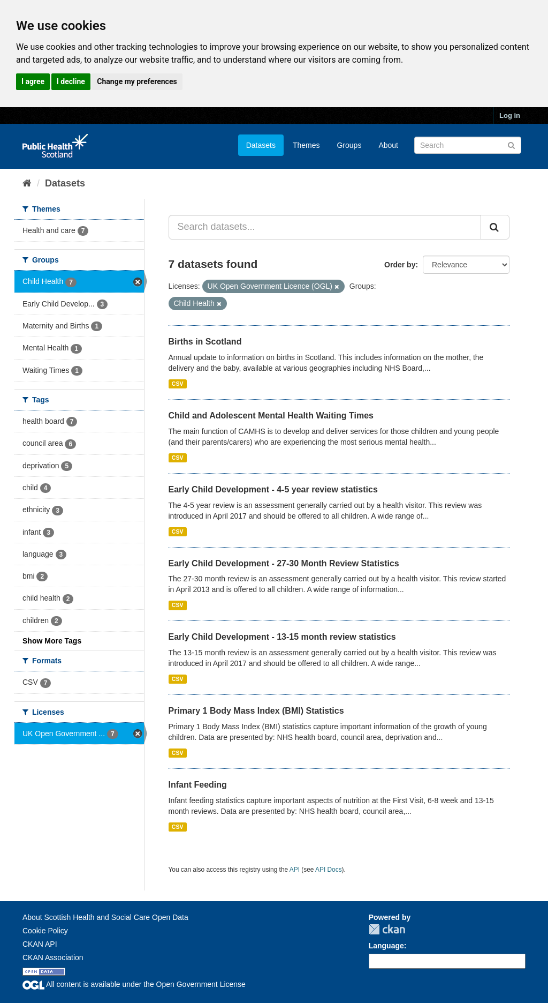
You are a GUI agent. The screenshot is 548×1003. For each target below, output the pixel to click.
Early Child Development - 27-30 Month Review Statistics (284, 563)
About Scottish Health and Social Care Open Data (105, 917)
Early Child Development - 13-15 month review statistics (282, 636)
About (388, 145)
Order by (399, 264)
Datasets (261, 145)
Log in (509, 115)
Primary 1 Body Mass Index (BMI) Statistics (256, 710)
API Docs (328, 869)
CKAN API (39, 944)
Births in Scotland (205, 341)
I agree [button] (32, 81)
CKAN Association (52, 957)
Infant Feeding (198, 784)
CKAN (387, 929)
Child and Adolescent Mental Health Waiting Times (271, 415)
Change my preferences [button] (137, 81)
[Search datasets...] (325, 227)
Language (386, 945)
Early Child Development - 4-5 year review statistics (273, 489)
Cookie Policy (45, 930)
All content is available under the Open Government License (134, 984)
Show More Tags (51, 641)
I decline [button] (71, 81)
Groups (349, 145)
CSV (178, 383)
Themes (306, 145)
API (295, 869)
